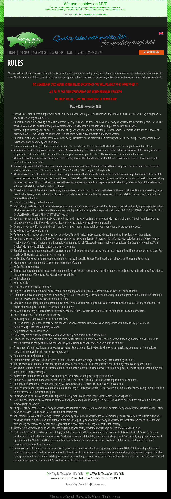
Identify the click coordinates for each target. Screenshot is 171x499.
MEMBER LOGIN (151, 52)
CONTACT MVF (95, 52)
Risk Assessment (98, 484)
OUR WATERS (39, 52)
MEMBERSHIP (56, 52)
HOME (12, 52)
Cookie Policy (84, 484)
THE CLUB (24, 52)
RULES (70, 52)
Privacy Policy (71, 484)
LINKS (81, 52)
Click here (67, 14)
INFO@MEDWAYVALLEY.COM (66, 474)
